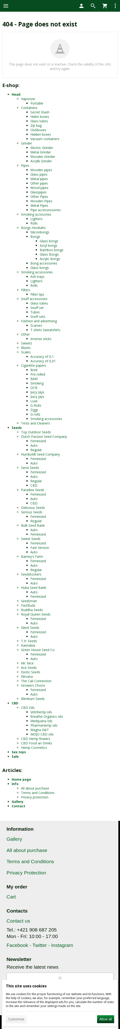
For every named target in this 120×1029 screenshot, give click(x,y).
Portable (36, 103)
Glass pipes (38, 174)
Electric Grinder (41, 147)
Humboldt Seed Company (40, 454)
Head (16, 94)
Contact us (18, 921)
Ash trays (37, 276)
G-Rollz (35, 405)
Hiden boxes (39, 116)
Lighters (36, 219)
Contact (18, 806)
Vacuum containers (44, 139)
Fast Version (39, 547)
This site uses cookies (26, 986)
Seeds (17, 427)
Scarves (36, 325)
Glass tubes (39, 121)
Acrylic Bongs (50, 259)
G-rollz (35, 414)
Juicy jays (37, 396)
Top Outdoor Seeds (36, 432)
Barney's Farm (32, 556)
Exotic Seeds (30, 672)
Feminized (38, 441)
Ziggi (34, 410)
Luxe (34, 401)
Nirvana (27, 676)
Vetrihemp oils (41, 712)
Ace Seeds (29, 667)
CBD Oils (28, 707)
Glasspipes (38, 192)
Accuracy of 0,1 (42, 356)
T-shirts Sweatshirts (45, 330)
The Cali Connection (36, 681)
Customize (16, 1019)
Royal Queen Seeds (36, 614)
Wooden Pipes (41, 201)
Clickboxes (38, 130)
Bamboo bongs (51, 250)
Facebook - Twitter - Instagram (40, 945)
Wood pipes (39, 187)
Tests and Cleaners (35, 423)
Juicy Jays (37, 392)
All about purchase (35, 788)
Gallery (17, 801)
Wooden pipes (41, 170)
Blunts (26, 347)
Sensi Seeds (30, 467)
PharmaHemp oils (44, 725)
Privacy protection (34, 797)
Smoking (37, 383)
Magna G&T (39, 730)
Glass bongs (49, 241)
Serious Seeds (31, 512)
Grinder (26, 143)
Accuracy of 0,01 (43, 361)
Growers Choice (33, 685)
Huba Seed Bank (33, 587)
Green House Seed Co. (38, 650)
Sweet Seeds (30, 538)
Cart (11, 896)
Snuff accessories (34, 299)
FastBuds (28, 605)
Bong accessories (43, 263)
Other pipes (39, 183)
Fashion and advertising (39, 321)
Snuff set (37, 307)
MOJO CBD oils (42, 734)
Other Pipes (39, 196)
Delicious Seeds (33, 507)
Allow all (105, 1019)
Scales (26, 352)
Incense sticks (40, 339)
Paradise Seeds (32, 490)
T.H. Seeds (29, 641)
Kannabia (28, 645)
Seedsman (29, 601)
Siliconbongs (39, 232)
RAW (34, 379)
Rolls (34, 223)
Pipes (25, 165)
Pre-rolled (37, 374)
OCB (33, 387)
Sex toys (19, 752)
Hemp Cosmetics (34, 747)
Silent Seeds (30, 627)
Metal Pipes (39, 205)
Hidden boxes (40, 134)
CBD (33, 485)
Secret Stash (39, 112)
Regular (36, 450)
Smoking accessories (37, 272)
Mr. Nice (27, 663)
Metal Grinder (40, 152)
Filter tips (37, 294)
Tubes (35, 312)
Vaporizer (28, 99)
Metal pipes (39, 179)
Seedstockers (31, 574)
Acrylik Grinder (41, 161)
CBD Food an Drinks (36, 743)
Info (15, 784)
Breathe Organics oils (46, 716)
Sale (15, 756)
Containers (29, 107)
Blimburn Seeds (33, 698)
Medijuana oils (41, 721)
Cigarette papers (33, 365)
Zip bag (36, 125)
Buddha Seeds (32, 610)
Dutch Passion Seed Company (44, 436)
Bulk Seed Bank (33, 525)
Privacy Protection (26, 872)
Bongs (35, 236)
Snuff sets (37, 316)
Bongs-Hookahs (33, 227)
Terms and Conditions (38, 792)
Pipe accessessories (45, 210)
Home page (21, 779)
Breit (34, 370)
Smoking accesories (36, 214)
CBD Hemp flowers (35, 738)
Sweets (26, 343)
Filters (25, 290)
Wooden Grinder (42, 156)
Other (25, 334)
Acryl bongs (48, 245)
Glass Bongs (49, 254)
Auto (34, 445)
